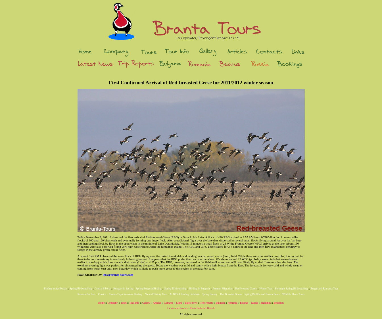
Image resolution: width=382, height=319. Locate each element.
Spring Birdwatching (81, 288)
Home (101, 302)
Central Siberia (102, 288)
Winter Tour (265, 288)
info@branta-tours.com (118, 274)
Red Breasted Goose (231, 294)
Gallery (146, 302)
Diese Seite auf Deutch (202, 308)
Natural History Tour (156, 294)
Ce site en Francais (177, 308)
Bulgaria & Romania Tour (324, 288)
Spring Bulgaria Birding (148, 288)
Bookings (279, 302)
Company (113, 302)
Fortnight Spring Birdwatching (291, 288)
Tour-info (134, 302)
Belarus (244, 302)
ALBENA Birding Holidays (184, 294)
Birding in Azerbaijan (55, 288)
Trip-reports (206, 302)
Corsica (102, 294)
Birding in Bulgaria (199, 288)
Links (179, 302)
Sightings (266, 302)
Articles (157, 302)
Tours (124, 302)
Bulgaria (220, 302)
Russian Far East (86, 294)
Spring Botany (209, 294)
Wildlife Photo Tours (293, 294)
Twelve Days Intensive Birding (125, 294)
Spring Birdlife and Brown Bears (262, 294)
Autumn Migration (222, 288)
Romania (232, 302)
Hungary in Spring (123, 288)
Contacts (168, 302)
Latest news (191, 302)
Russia (254, 302)
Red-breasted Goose (245, 288)
